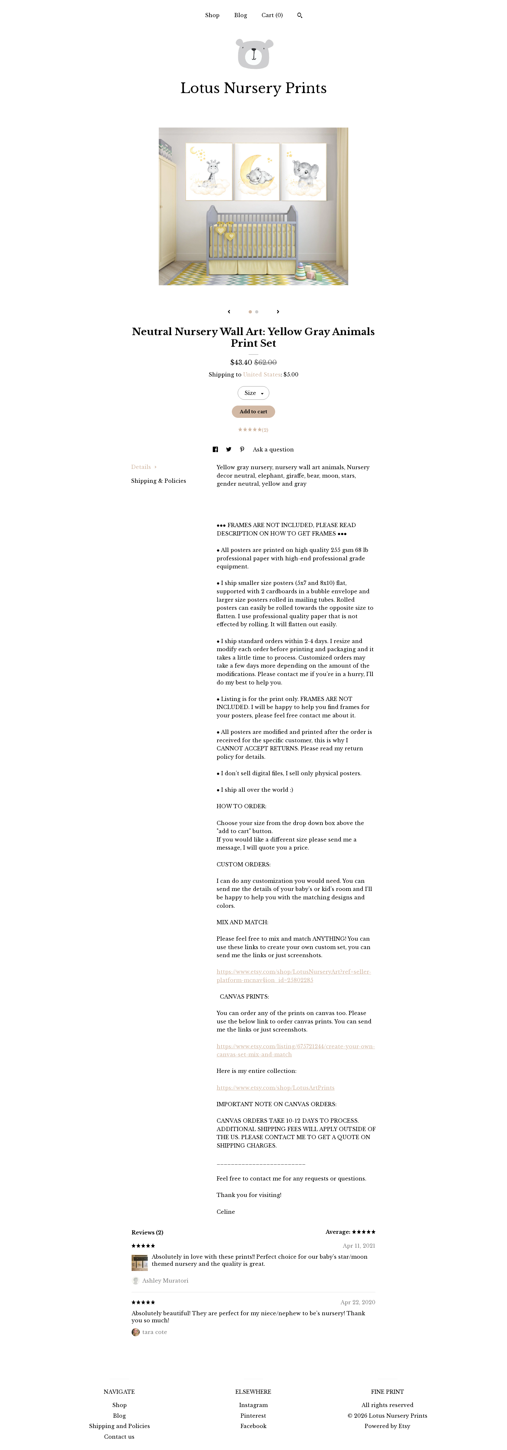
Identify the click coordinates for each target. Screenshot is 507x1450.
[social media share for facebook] (216, 449)
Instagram (253, 1405)
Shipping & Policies (158, 481)
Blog (240, 15)
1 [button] (250, 311)
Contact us (119, 1437)
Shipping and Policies (119, 1426)
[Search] (299, 16)
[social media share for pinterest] (243, 449)
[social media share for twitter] (229, 449)
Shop (212, 15)
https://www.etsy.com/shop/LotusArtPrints (276, 1088)
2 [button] (256, 311)
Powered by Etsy (387, 1426)
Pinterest (253, 1416)
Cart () (272, 15)
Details (144, 467)
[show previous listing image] (229, 312)
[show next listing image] (278, 312)
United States (262, 374)
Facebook (253, 1426)
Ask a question (273, 449)
